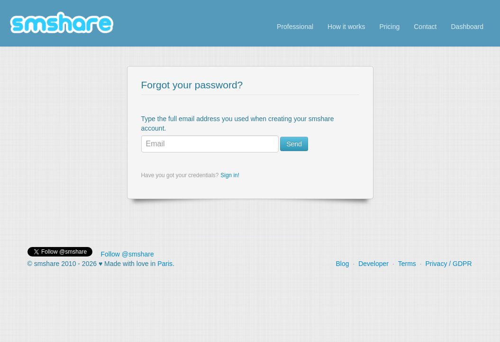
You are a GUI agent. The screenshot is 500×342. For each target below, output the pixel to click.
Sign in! (229, 175)
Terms (407, 263)
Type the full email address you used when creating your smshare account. (237, 123)
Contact (425, 26)
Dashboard (467, 26)
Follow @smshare (127, 254)
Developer (373, 263)
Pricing (389, 26)
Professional (295, 26)
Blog (342, 263)
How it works (346, 26)
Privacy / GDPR (448, 263)
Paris (165, 263)
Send (294, 144)
